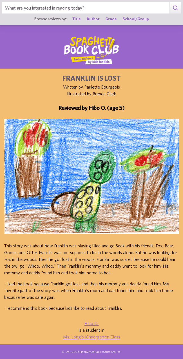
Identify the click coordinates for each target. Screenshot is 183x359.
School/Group (135, 18)
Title (76, 18)
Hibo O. (91, 323)
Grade (111, 18)
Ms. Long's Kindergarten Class (91, 336)
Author (93, 18)
